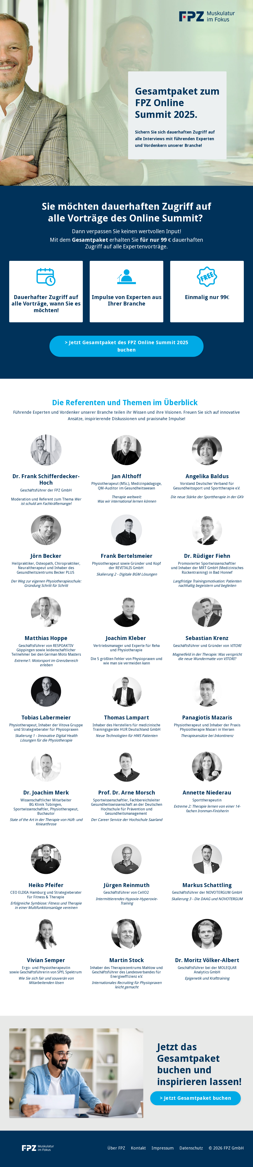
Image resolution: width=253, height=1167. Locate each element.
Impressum (163, 1149)
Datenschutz (191, 1149)
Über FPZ (116, 1149)
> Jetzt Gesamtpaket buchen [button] (195, 1099)
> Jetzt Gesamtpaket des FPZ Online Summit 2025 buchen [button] (126, 346)
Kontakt (138, 1149)
